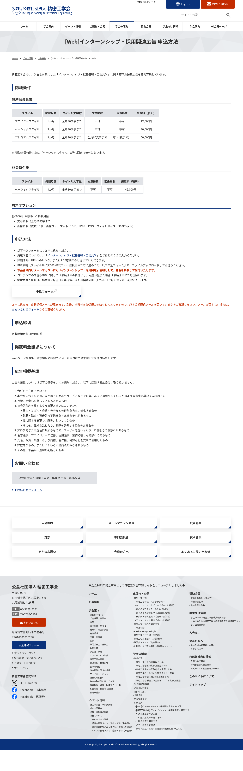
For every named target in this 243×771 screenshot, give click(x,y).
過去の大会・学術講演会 (101, 709)
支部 (47, 540)
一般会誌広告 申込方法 (146, 725)
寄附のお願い (47, 556)
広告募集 (42, 58)
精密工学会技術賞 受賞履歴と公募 (152, 670)
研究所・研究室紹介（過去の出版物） (153, 621)
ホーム (24, 26)
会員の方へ (121, 556)
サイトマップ (21, 673)
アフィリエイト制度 (99, 660)
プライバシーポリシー (26, 658)
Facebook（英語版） (29, 702)
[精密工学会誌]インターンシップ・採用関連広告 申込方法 (162, 714)
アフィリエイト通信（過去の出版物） (153, 624)
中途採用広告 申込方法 (146, 718)
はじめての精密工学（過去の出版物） (153, 617)
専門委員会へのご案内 (201, 669)
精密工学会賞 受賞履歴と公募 (149, 666)
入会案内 (195, 26)
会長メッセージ (97, 619)
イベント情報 (73, 26)
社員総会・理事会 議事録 (101, 693)
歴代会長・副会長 (98, 630)
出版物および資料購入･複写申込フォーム (153, 650)
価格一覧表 (95, 697)
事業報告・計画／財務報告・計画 (105, 689)
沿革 (92, 626)
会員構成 (94, 638)
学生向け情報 (170, 26)
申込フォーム (45, 292)
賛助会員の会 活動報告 (201, 602)
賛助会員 (146, 26)
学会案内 (48, 26)
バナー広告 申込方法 (145, 729)
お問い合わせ (220, 4)
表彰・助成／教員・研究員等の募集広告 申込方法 (159, 733)
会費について (197, 653)
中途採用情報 (140, 703)
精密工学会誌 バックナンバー (150, 606)
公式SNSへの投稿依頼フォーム (205, 673)
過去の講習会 (96, 712)
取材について (96, 720)
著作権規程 (95, 671)
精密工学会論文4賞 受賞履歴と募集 (152, 681)
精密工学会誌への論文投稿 (146, 628)
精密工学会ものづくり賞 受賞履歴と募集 (155, 677)
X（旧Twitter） (26, 688)
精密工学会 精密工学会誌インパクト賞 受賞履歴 (158, 685)
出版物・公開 (97, 26)
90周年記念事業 (141, 688)
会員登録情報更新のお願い (203, 650)
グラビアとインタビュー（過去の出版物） (155, 610)
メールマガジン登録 (121, 525)
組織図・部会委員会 (99, 634)
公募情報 (138, 699)
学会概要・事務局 (98, 623)
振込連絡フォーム (29, 651)
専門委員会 (121, 540)
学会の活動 (121, 26)
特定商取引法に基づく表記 (28, 663)
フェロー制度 (96, 656)
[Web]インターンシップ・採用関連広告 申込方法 (158, 711)
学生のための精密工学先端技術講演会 (208, 622)
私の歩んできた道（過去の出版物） (152, 613)
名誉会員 (94, 652)
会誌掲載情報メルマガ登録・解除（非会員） (112, 731)
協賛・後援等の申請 (99, 716)
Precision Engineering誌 (145, 636)
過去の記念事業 (141, 692)
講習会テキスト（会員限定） (147, 647)
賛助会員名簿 (197, 606)
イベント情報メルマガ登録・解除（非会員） (112, 735)
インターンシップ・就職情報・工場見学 (72, 255)
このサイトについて (25, 668)
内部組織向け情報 (200, 661)
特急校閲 (140, 632)
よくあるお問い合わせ (195, 556)
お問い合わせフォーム (25, 310)
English (185, 4)
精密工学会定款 (97, 663)
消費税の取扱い (97, 682)
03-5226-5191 (29, 614)
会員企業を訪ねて (199, 610)
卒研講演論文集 (198, 629)
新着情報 (94, 607)
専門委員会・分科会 (99, 649)
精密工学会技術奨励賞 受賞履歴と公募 (154, 674)
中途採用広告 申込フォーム (150, 722)
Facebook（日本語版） (30, 695)
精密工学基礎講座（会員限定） (148, 643)
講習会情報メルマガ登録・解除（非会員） (111, 727)
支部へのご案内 (198, 665)
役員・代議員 (96, 641)
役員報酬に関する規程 (100, 675)
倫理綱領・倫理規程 (99, 667)
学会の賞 (138, 662)
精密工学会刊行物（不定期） (147, 639)
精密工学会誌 (140, 602)
